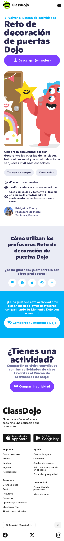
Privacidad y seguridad (45, 474)
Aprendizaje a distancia (15, 502)
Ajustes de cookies (43, 463)
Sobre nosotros (11, 454)
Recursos (8, 493)
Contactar (38, 458)
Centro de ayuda (42, 454)
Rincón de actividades (14, 511)
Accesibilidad (10, 471)
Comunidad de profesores (41, 488)
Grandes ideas (10, 484)
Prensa (6, 458)
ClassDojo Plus (11, 506)
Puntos (7, 489)
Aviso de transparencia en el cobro (45, 468)
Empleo (7, 463)
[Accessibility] (57, 525)
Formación (8, 498)
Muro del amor (41, 494)
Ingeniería (8, 467)
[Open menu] (59, 5)
